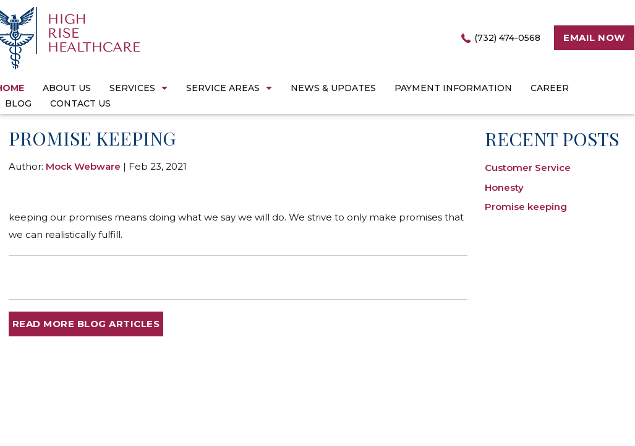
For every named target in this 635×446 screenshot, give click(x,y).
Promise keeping (526, 206)
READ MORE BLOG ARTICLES (86, 324)
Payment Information (453, 88)
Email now (594, 37)
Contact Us (80, 103)
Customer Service (528, 167)
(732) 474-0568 (507, 37)
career (550, 88)
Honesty (504, 187)
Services (132, 88)
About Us (67, 88)
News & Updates (333, 88)
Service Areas (223, 88)
